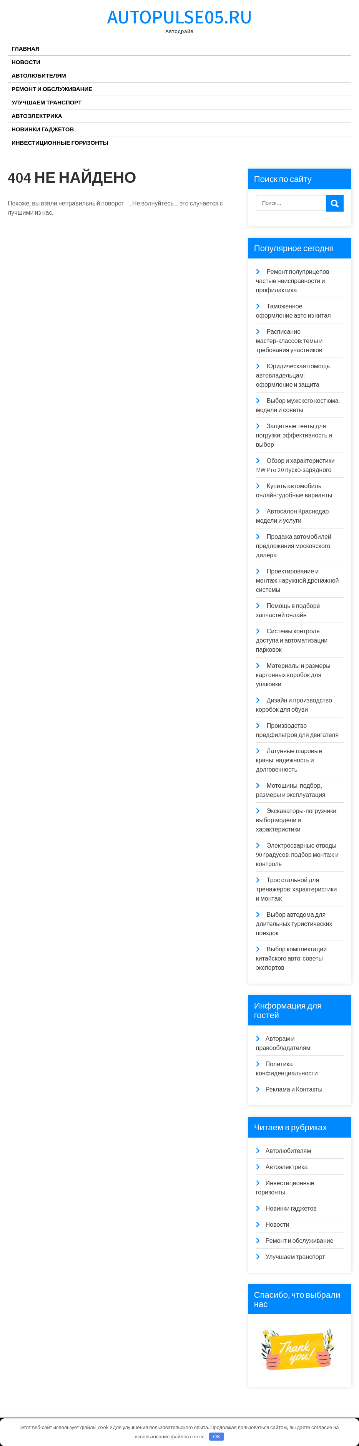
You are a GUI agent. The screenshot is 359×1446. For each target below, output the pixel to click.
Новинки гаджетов (43, 129)
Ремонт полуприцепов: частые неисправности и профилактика (293, 281)
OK (216, 1436)
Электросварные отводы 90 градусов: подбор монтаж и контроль (297, 854)
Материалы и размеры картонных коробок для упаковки (293, 675)
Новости (26, 62)
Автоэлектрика (37, 115)
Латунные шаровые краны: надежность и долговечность (289, 760)
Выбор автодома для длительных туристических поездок (294, 924)
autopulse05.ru (179, 16)
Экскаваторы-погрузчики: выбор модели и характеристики (296, 820)
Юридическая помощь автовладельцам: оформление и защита (293, 375)
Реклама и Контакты (294, 1089)
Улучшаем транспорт (46, 102)
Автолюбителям (39, 75)
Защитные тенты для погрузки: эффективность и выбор (294, 435)
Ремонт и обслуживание (52, 89)
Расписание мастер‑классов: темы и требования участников (289, 341)
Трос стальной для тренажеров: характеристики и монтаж (296, 889)
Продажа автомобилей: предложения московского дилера (294, 546)
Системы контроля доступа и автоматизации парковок (291, 640)
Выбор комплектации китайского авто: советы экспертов (291, 958)
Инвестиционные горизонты (60, 142)
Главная (26, 48)
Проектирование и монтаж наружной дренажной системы (297, 580)
